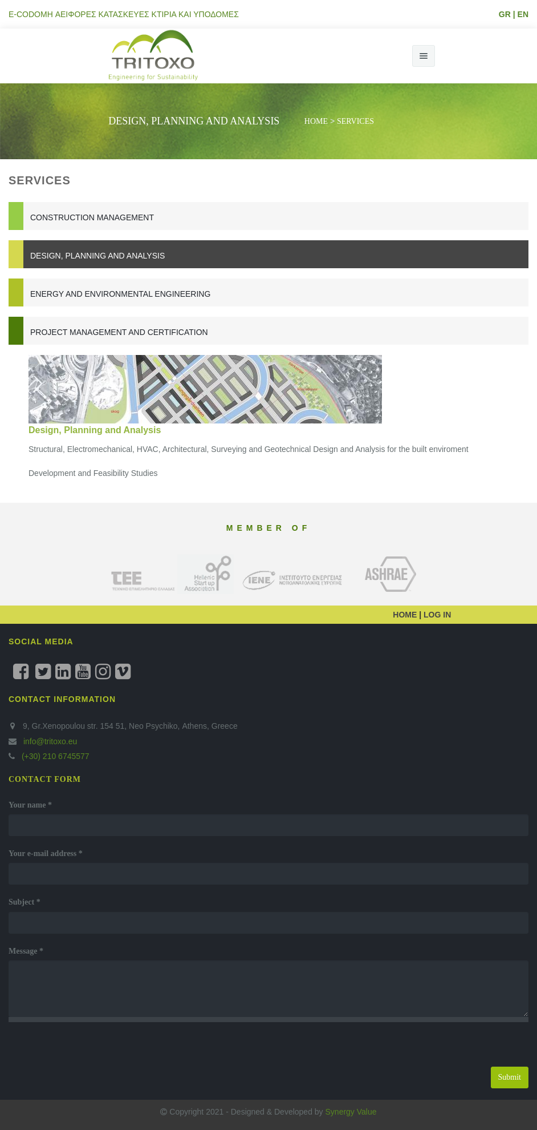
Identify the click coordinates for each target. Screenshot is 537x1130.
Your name (30, 805)
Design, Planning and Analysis (97, 255)
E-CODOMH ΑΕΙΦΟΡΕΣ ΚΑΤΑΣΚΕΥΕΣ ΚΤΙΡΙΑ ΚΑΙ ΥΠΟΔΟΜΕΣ (124, 14)
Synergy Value (351, 1111)
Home (316, 121)
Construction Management (92, 217)
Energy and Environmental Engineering (120, 293)
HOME (406, 614)
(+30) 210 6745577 (54, 756)
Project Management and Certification (119, 332)
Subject (24, 902)
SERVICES (355, 121)
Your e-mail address (46, 853)
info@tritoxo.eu (50, 741)
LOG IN (436, 614)
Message (26, 951)
